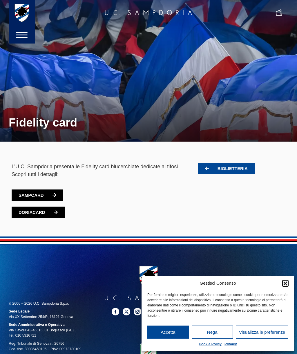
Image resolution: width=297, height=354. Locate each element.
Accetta (168, 332)
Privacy (230, 344)
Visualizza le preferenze (262, 332)
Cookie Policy (210, 344)
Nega (212, 332)
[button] (285, 283)
